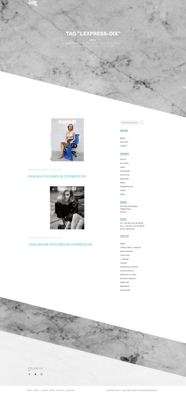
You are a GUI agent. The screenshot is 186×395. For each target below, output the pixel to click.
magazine (42, 170)
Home (29, 390)
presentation (126, 186)
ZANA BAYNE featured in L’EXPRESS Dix (60, 244)
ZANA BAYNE (125, 290)
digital (123, 159)
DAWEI (122, 244)
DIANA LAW (124, 282)
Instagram (125, 171)
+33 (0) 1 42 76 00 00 (133, 223)
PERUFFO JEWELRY (128, 278)
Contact (61, 390)
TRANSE (123, 263)
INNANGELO (125, 286)
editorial (33, 170)
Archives (124, 142)
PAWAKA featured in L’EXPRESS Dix (57, 176)
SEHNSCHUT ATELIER (129, 267)
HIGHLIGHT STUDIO (128, 275)
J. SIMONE (124, 259)
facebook (30, 374)
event (123, 167)
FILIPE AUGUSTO (127, 271)
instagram (42, 374)
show (122, 190)
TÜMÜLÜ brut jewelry (130, 247)
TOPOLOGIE (125, 255)
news (122, 183)
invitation (124, 175)
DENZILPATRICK (126, 251)
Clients (123, 146)
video (122, 194)
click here (130, 229)
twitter (36, 375)
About (36, 390)
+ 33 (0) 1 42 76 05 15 (134, 226)
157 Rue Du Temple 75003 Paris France (129, 209)
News (122, 138)
